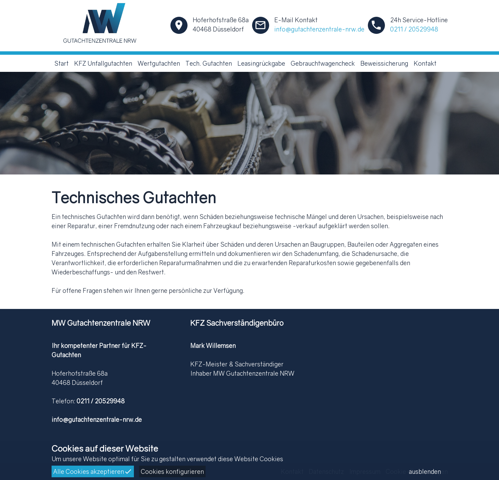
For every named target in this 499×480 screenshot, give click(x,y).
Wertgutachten (159, 63)
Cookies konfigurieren (172, 471)
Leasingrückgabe (261, 63)
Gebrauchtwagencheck (323, 63)
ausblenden (425, 471)
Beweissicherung (384, 63)
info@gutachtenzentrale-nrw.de (319, 29)
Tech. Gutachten (208, 63)
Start (61, 63)
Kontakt (425, 63)
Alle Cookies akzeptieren (92, 471)
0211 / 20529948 (414, 29)
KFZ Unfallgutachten (103, 63)
